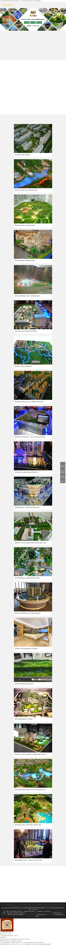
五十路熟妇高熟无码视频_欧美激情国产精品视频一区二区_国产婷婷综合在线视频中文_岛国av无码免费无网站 (20, 0)
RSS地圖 (60, 911)
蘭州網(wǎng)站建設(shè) (20, 912)
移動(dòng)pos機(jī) (12, 914)
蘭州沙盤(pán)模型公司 (14, 904)
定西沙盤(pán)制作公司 (34, 904)
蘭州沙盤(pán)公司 (31, 916)
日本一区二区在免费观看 (24, 944)
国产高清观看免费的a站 (5, 944)
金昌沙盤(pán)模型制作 (39, 906)
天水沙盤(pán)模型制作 (24, 904)
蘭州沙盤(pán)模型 (50, 914)
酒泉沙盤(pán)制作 (29, 906)
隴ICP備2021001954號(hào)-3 (30, 911)
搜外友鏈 (37, 916)
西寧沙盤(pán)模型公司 (59, 914)
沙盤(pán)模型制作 (5, 904)
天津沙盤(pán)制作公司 (57, 912)
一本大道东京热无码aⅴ (14, 944)
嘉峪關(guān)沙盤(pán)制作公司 (50, 906)
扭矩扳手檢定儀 (19, 914)
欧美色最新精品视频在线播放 (45, 944)
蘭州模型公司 (38, 912)
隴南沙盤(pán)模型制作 (44, 904)
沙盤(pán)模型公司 (10, 912)
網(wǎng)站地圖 (55, 911)
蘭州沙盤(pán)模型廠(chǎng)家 (29, 914)
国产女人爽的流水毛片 (34, 944)
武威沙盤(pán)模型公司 (20, 906)
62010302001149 (47, 911)
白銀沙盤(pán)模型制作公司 (55, 904)
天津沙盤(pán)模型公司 (41, 914)
